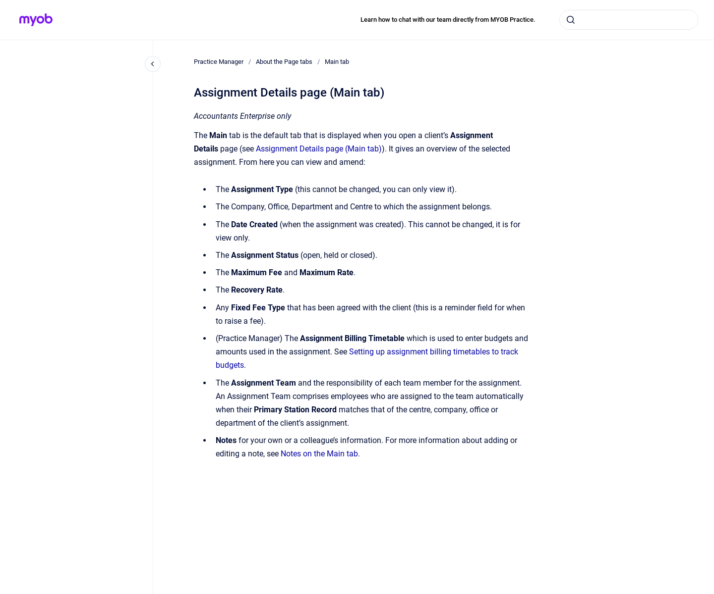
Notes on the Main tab (319, 453)
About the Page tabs (284, 61)
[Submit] (571, 20)
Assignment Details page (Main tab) (319, 148)
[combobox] (629, 19)
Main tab (337, 61)
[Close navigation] (153, 64)
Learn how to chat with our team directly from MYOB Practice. (448, 19)
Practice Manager (218, 61)
